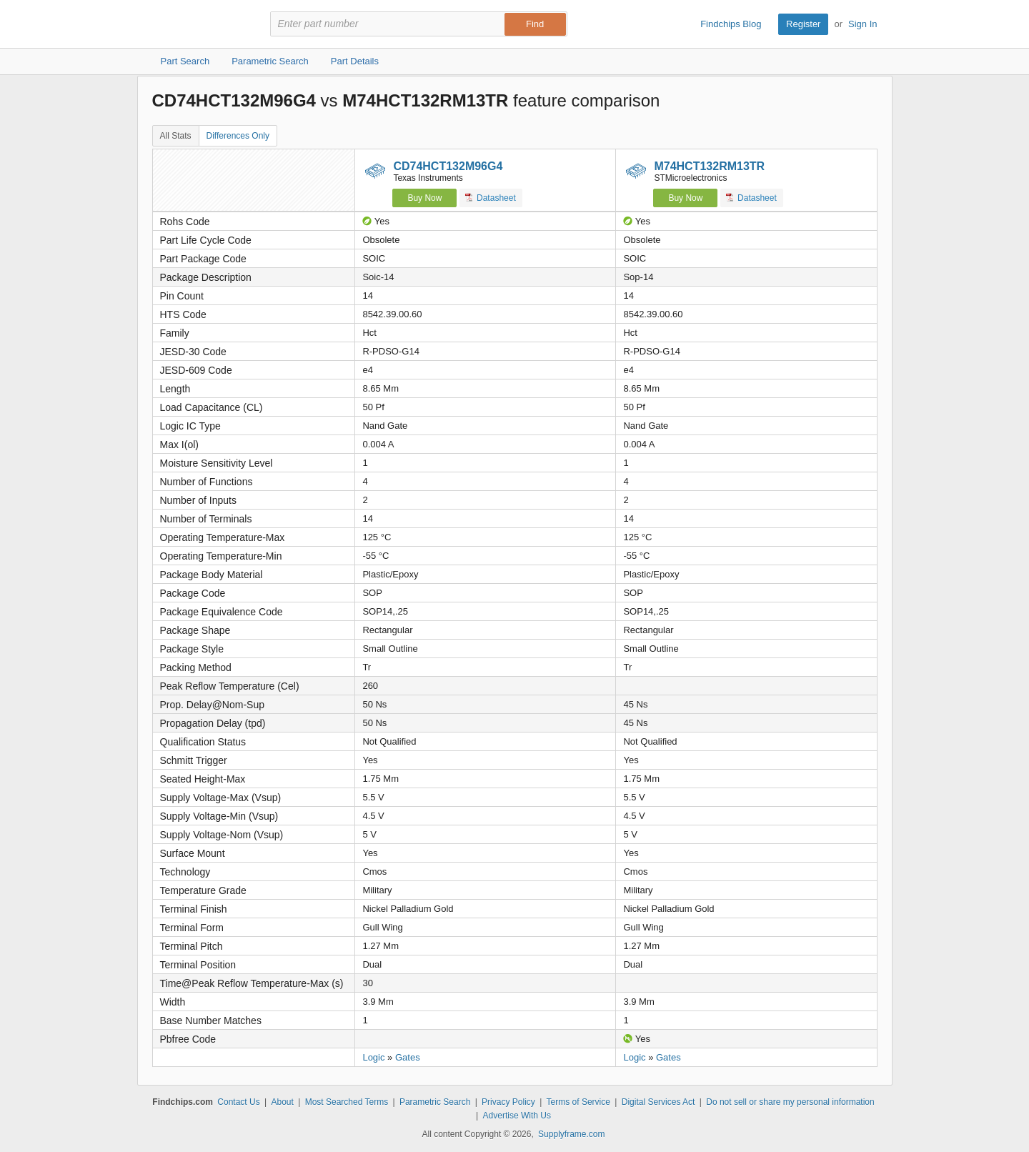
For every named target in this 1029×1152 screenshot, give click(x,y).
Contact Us (238, 1102)
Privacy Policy (508, 1102)
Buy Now (424, 198)
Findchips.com (198, 24)
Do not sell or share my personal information (790, 1102)
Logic (373, 1057)
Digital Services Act (658, 1102)
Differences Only (238, 136)
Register (803, 24)
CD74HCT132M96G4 (447, 166)
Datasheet (490, 197)
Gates (407, 1057)
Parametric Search (434, 1102)
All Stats (176, 136)
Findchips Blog (730, 24)
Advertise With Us (517, 1116)
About (282, 1102)
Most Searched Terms (347, 1102)
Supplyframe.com (571, 1134)
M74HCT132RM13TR (709, 166)
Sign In (862, 24)
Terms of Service (578, 1102)
